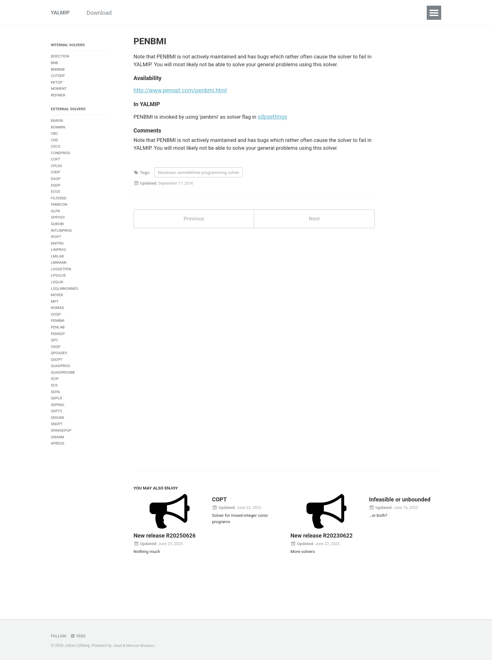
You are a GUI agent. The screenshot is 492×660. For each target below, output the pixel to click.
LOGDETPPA (62, 286)
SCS (54, 411)
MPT (55, 321)
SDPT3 (57, 439)
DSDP (56, 196)
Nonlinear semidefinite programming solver (198, 178)
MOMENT (59, 92)
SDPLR (57, 425)
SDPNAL (58, 432)
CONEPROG (61, 161)
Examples (175, 12)
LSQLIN (57, 300)
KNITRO (58, 258)
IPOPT (56, 251)
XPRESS (58, 474)
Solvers (275, 12)
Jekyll (118, 645)
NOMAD (58, 328)
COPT (56, 168)
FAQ (326, 12)
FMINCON (59, 216)
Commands (240, 12)
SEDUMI (58, 446)
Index (302, 12)
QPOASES (59, 376)
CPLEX (57, 175)
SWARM (58, 467)
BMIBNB (58, 71)
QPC (55, 362)
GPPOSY (58, 231)
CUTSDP (58, 78)
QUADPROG (61, 390)
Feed (79, 635)
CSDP (56, 182)
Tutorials (141, 12)
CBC (54, 140)
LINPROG (59, 265)
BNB (55, 64)
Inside (206, 12)
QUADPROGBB (64, 397)
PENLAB (58, 349)
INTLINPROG (62, 244)
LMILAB (58, 272)
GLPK (56, 223)
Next (314, 225)
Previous (194, 225)
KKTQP (57, 85)
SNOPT (57, 453)
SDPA (56, 418)
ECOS (56, 203)
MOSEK (57, 314)
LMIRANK (59, 279)
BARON (57, 126)
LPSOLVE (59, 293)
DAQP (56, 189)
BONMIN (58, 133)
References (356, 12)
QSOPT (57, 383)
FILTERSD (59, 210)
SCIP (55, 404)
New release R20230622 (322, 567)
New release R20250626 (165, 567)
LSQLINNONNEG (65, 307)
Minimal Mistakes (142, 645)
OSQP (56, 369)
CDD (55, 147)
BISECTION (61, 58)
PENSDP (58, 356)
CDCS (56, 154)
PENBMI (58, 342)
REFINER (58, 99)
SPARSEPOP (62, 460)
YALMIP (61, 12)
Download (106, 12)
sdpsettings (282, 120)
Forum (390, 12)
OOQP (56, 335)
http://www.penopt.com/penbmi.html (180, 93)
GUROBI (58, 237)
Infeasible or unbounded (399, 530)
